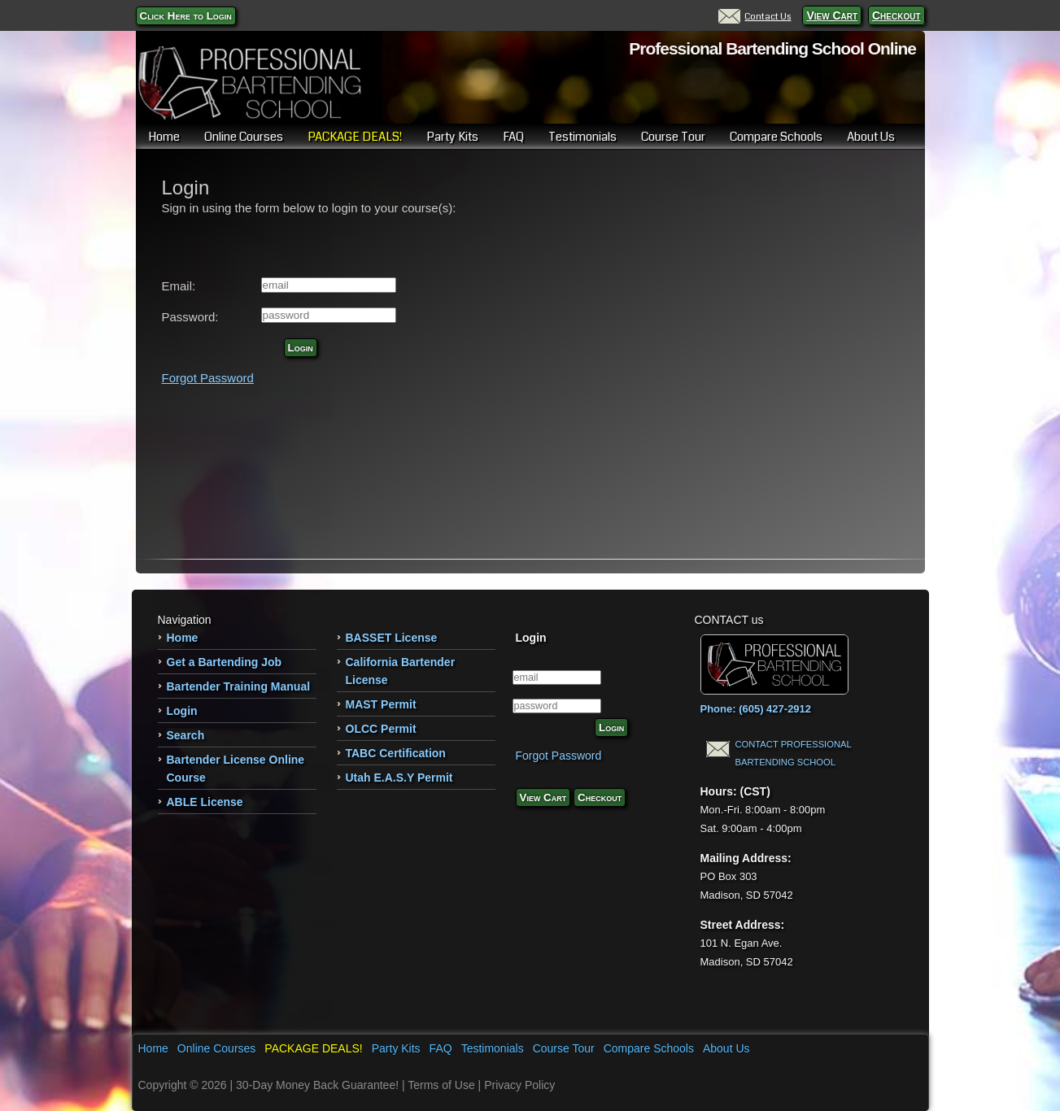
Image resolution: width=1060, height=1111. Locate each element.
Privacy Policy (519, 1084)
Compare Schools (776, 137)
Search (186, 735)
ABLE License (205, 801)
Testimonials (582, 137)
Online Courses (243, 137)
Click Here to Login (186, 16)
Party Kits (452, 137)
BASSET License (392, 637)
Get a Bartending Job (224, 662)
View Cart (831, 15)
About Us (871, 137)
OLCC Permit (381, 728)
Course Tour (673, 137)
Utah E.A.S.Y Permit (399, 777)
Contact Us (754, 16)
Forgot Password (208, 378)
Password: (190, 317)
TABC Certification (396, 753)
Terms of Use (441, 1084)
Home (164, 137)
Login (300, 348)
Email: (179, 286)
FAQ (513, 137)
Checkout (896, 15)
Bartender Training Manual (239, 686)
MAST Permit (381, 704)
